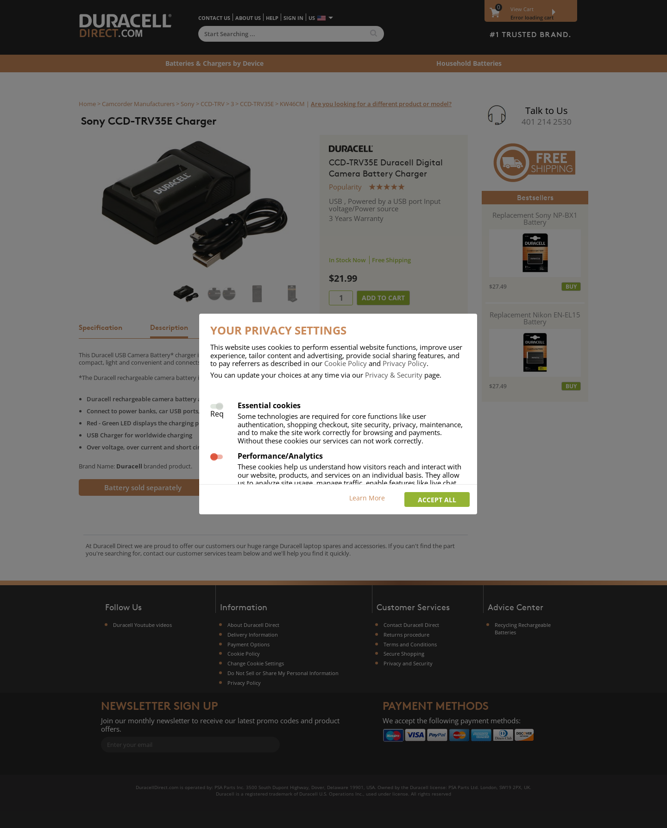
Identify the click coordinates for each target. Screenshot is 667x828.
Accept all (437, 499)
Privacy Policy (405, 363)
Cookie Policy (345, 363)
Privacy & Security (393, 374)
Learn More (367, 497)
